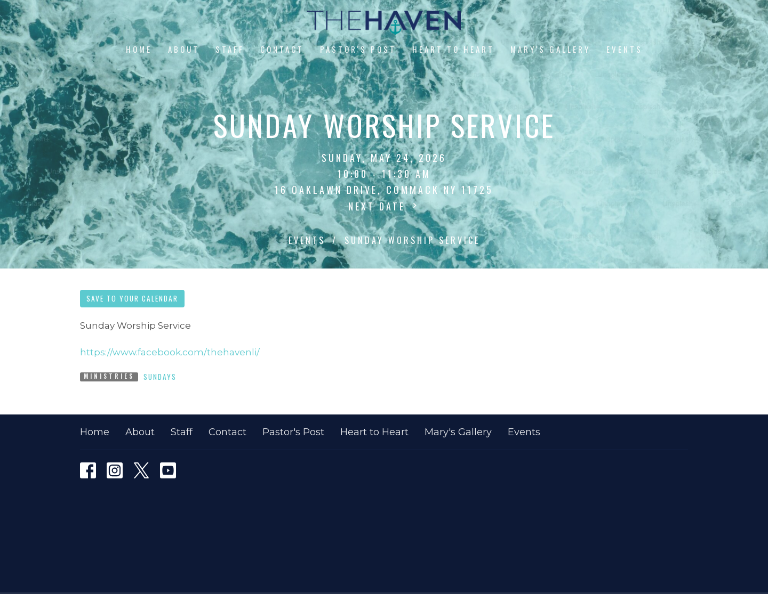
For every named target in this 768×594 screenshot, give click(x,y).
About (183, 49)
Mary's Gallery (550, 49)
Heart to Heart (453, 49)
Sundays (160, 376)
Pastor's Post (358, 49)
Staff (229, 49)
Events (624, 49)
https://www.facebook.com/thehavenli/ (170, 352)
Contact (282, 49)
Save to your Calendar (132, 298)
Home (139, 49)
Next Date (384, 206)
